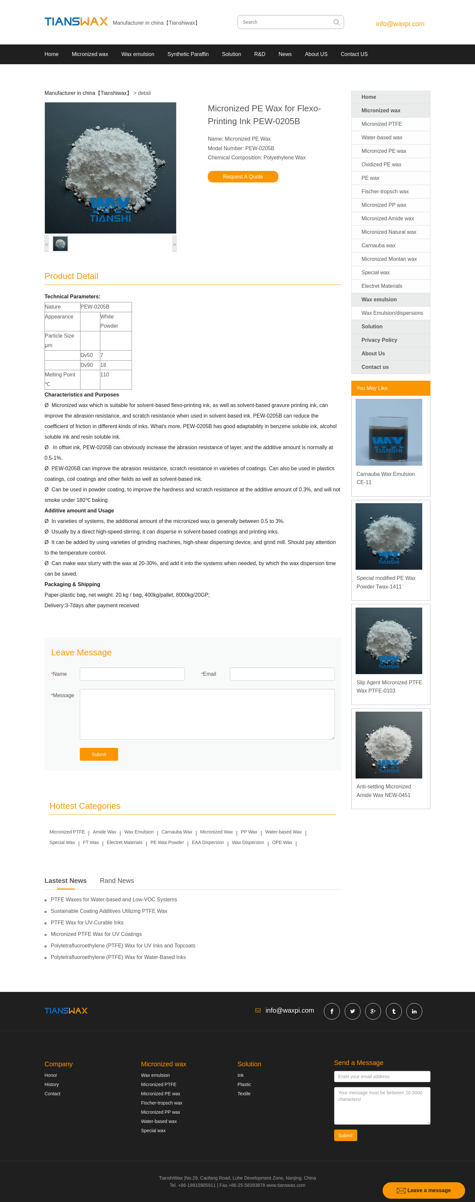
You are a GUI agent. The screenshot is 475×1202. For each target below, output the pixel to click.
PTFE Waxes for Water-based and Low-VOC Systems (114, 899)
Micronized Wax (216, 831)
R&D (260, 54)
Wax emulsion (137, 54)
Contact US (354, 54)
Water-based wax (382, 137)
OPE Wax (282, 842)
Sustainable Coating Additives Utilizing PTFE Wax (109, 911)
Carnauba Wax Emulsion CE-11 (386, 478)
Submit (99, 754)
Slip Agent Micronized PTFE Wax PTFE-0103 (389, 687)
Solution (231, 54)
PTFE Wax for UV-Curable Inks (87, 922)
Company (59, 1064)
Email (209, 674)
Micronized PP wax (384, 205)
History (52, 1084)
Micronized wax (90, 54)
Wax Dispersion (248, 842)
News (285, 54)
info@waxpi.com (400, 23)
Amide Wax (104, 831)
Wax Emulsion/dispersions (392, 313)
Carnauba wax (379, 245)
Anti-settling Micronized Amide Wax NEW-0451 (384, 791)
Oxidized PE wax (381, 164)
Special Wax (62, 842)
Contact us (375, 367)
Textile (244, 1093)
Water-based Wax (283, 831)
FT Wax (91, 842)
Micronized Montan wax (389, 259)
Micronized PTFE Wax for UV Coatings (96, 934)
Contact (52, 1093)
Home (52, 54)
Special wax (376, 272)
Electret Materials (124, 842)
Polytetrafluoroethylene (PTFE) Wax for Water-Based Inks (118, 957)
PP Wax (249, 831)
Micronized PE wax (384, 151)
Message (63, 695)
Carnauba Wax (177, 831)
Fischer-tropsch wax (385, 191)
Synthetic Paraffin (188, 54)
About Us (373, 353)
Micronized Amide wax (388, 218)
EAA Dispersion (208, 842)
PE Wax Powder (167, 842)
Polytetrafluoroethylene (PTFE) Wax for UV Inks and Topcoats (123, 945)
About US (316, 54)
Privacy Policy (379, 340)
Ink (241, 1075)
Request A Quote (243, 176)
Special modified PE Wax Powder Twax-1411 (386, 582)
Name (60, 674)
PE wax (370, 178)
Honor (51, 1075)
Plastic (244, 1084)
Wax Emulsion (139, 831)
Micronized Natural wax (389, 232)
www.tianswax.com (285, 1185)
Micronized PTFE (67, 831)
